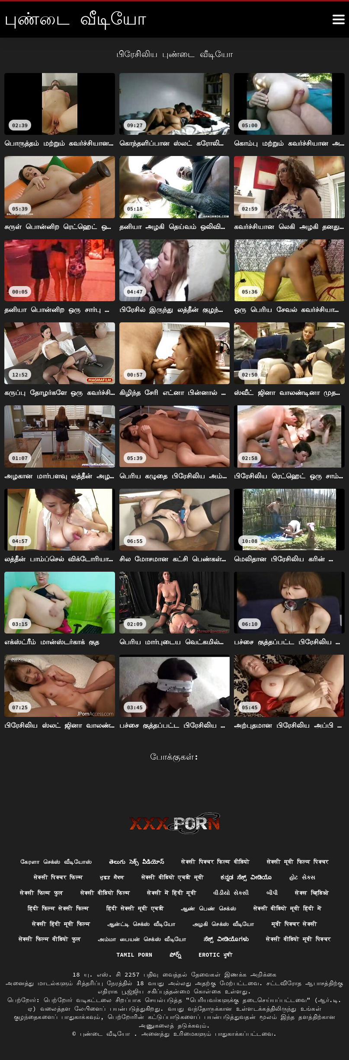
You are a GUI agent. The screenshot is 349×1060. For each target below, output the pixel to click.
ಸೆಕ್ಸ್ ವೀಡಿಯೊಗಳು (159, 939)
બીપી (93, 891)
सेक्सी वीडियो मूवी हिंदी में (173, 907)
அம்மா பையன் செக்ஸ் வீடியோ (70, 939)
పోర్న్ (148, 954)
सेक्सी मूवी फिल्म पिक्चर (74, 859)
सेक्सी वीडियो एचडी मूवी (274, 859)
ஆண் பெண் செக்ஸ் (88, 907)
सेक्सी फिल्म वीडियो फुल (296, 923)
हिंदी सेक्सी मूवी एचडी (286, 891)
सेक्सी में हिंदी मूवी (300, 875)
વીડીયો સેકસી (51, 891)
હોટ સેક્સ (107, 875)
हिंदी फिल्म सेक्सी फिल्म (204, 891)
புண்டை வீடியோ (107, 1034)
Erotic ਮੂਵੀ (189, 954)
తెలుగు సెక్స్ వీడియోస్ (175, 843)
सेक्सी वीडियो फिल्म (229, 875)
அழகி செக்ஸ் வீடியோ (143, 923)
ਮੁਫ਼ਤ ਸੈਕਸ (209, 859)
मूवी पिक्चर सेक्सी (219, 923)
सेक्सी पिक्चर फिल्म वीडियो (259, 843)
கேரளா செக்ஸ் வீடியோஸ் (90, 843)
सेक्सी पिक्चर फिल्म (152, 859)
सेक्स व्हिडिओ (135, 891)
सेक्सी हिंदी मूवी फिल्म (259, 907)
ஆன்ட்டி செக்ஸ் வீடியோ (56, 923)
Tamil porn (308, 939)
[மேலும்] (339, 19)
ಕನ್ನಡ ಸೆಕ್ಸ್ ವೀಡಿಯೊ (49, 875)
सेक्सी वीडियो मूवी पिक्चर (235, 939)
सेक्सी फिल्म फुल (161, 875)
